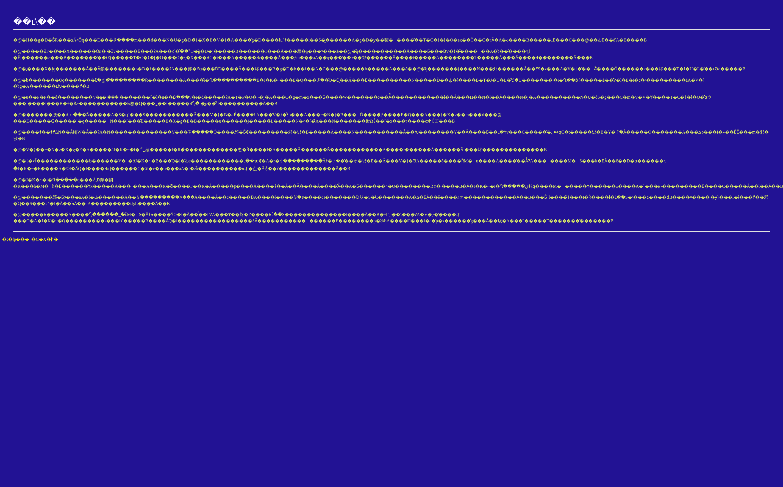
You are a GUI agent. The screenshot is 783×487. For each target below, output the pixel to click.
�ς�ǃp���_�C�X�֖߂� (30, 239)
